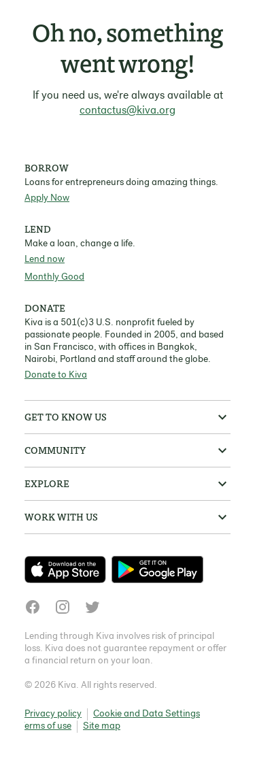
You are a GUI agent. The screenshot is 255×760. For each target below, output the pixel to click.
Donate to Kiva (55, 375)
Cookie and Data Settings (146, 714)
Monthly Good (54, 277)
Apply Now (46, 198)
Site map (101, 726)
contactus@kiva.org (127, 110)
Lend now (44, 259)
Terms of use (45, 726)
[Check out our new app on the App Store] (68, 569)
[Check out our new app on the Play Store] (157, 569)
